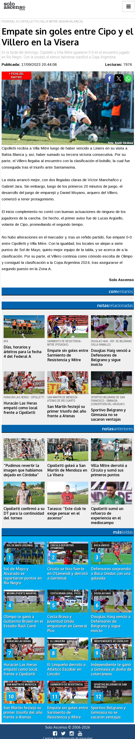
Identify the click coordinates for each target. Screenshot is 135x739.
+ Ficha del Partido (16, 75)
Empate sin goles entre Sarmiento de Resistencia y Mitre (67, 355)
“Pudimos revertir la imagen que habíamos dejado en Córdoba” (23, 470)
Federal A (10, 21)
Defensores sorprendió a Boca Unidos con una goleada (111, 573)
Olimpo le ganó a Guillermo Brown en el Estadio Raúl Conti (23, 621)
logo (14, 6)
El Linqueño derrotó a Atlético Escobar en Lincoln (66, 669)
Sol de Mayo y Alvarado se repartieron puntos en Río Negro (23, 575)
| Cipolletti (28, 21)
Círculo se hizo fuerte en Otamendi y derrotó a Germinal (67, 573)
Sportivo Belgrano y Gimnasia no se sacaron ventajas (108, 415)
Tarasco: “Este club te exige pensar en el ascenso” (66, 513)
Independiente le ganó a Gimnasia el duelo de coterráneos (111, 669)
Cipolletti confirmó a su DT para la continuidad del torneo (24, 513)
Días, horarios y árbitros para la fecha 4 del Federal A (23, 352)
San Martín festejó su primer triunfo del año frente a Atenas (66, 411)
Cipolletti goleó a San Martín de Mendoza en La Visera (67, 470)
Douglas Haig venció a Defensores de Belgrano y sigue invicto (111, 357)
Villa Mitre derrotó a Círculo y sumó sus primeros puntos (109, 470)
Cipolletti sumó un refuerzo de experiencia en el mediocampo (107, 515)
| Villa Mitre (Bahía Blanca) (60, 21)
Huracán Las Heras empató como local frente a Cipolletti (21, 408)
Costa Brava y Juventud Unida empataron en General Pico (67, 623)
